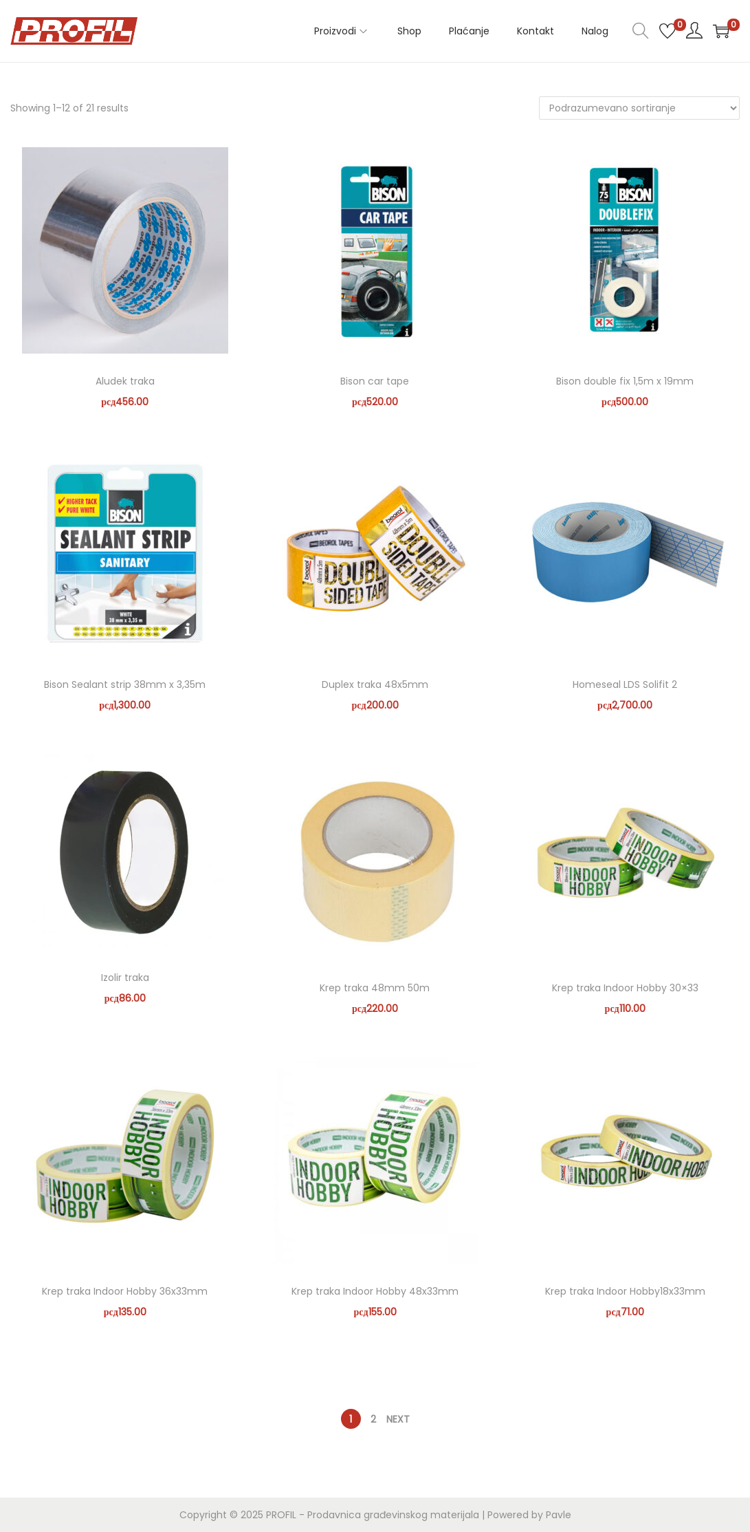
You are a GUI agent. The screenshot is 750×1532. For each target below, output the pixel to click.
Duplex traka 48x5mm (375, 684)
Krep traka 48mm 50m (375, 988)
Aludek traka (125, 381)
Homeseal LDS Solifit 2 (625, 684)
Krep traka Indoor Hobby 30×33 (625, 988)
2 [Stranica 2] (373, 1419)
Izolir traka (125, 977)
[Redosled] (639, 108)
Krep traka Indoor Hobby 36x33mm (125, 1291)
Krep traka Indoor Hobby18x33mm (625, 1291)
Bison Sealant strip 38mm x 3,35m (125, 684)
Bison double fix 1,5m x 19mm (625, 381)
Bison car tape (374, 381)
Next (398, 1419)
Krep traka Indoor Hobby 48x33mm (375, 1291)
